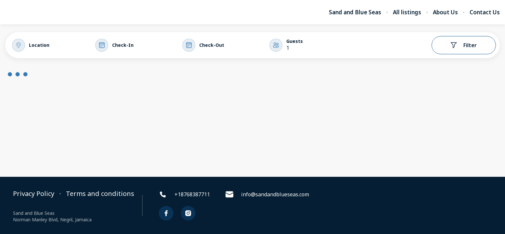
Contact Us (485, 12)
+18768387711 (184, 194)
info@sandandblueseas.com (267, 194)
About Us (445, 12)
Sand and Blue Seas (355, 12)
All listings (407, 12)
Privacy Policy (33, 193)
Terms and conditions (100, 193)
